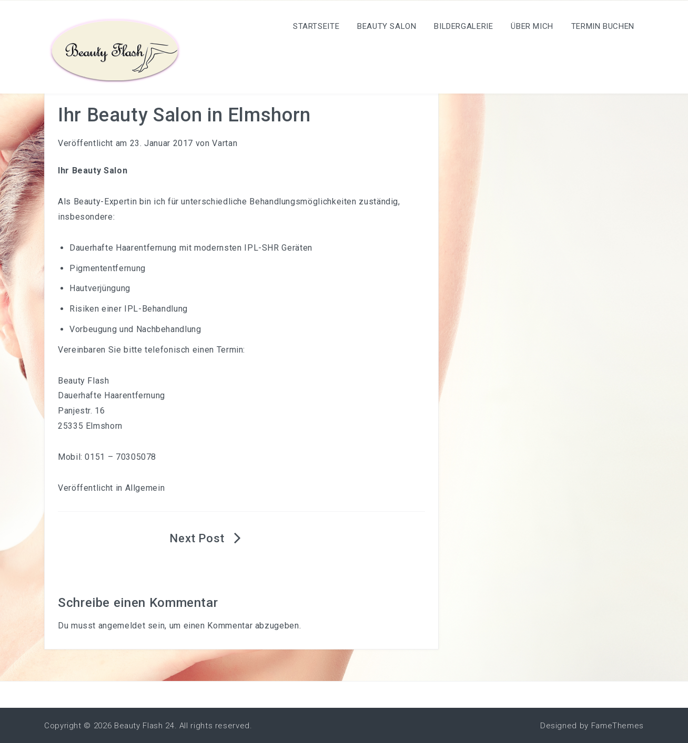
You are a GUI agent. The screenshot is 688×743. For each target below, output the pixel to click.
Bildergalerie (463, 26)
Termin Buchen (602, 26)
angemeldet (121, 626)
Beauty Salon (387, 26)
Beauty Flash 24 (144, 725)
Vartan (224, 143)
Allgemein (145, 488)
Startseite (316, 26)
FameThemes (617, 725)
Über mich (532, 26)
